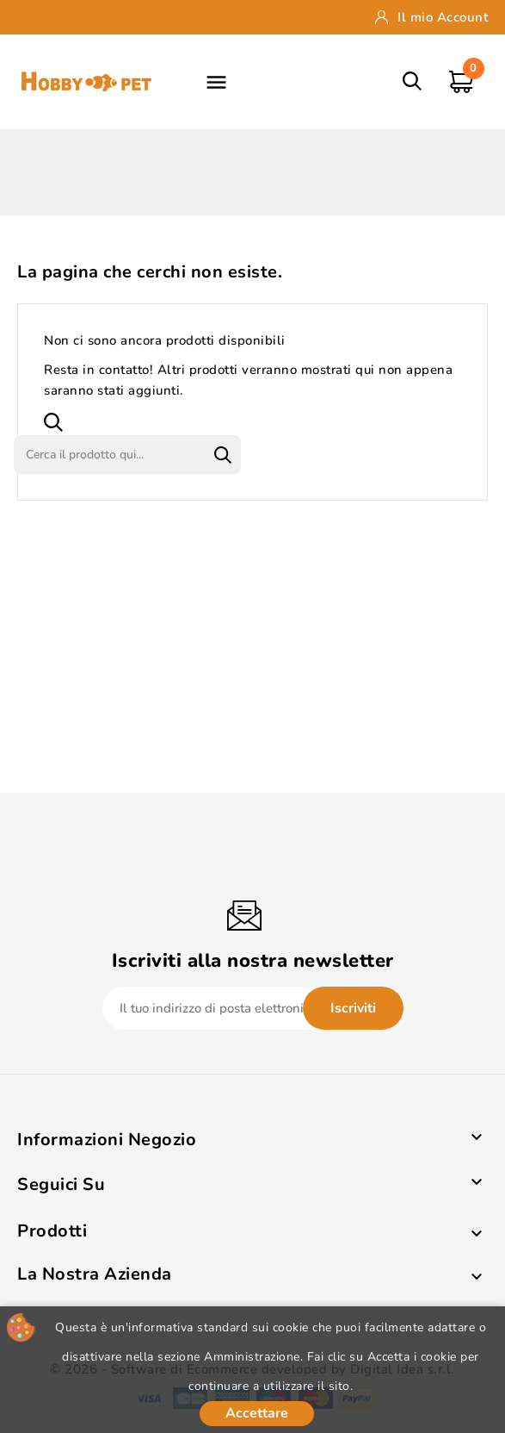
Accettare (256, 1413)
